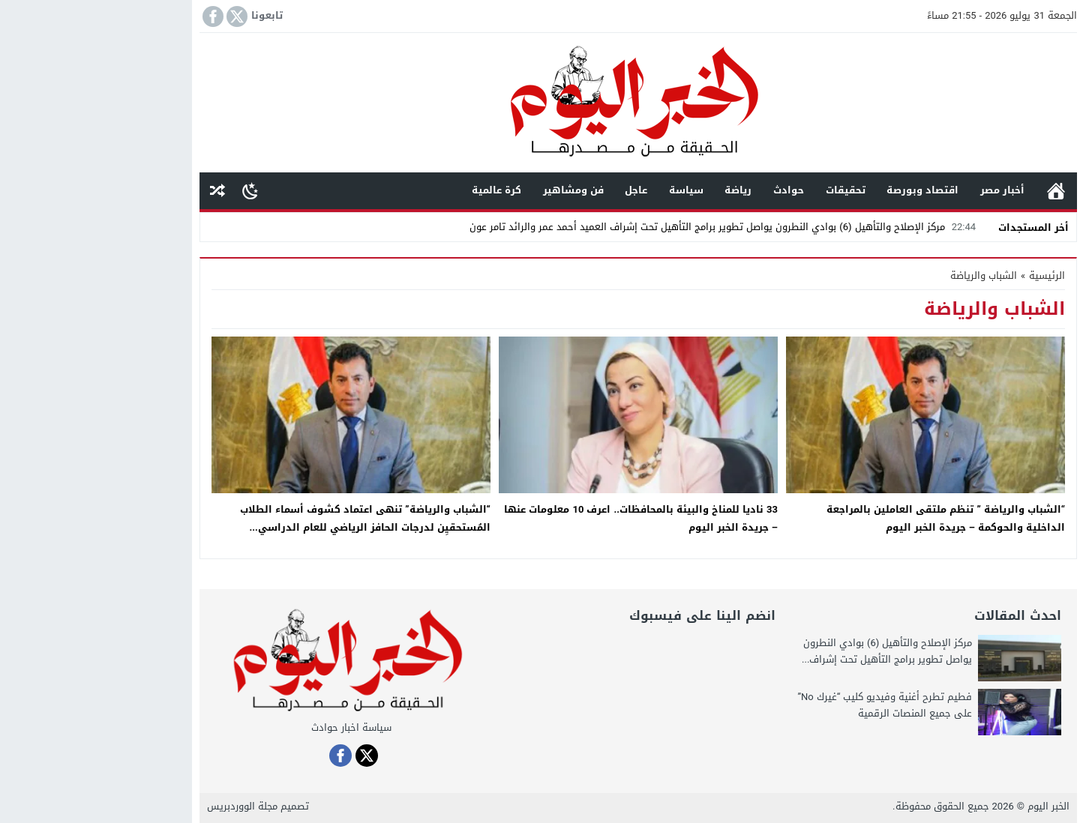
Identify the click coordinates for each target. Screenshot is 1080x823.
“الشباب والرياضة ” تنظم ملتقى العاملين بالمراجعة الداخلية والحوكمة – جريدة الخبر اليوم (847, 518)
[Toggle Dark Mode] (151, 190)
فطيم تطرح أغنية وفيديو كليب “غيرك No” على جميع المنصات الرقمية (786, 705)
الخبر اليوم (950, 806)
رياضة (639, 190)
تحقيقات (747, 190)
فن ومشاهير (475, 190)
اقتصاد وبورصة (824, 190)
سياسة (588, 190)
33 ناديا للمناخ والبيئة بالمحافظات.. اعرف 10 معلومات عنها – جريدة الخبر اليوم (542, 518)
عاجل (537, 190)
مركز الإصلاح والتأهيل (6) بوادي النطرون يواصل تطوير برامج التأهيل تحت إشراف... (789, 651)
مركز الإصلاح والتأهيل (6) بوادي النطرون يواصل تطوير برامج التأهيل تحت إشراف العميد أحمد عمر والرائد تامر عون (626, 226)
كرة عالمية (398, 190)
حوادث (690, 190)
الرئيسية (957, 190)
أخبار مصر (904, 190)
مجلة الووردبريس (144, 806)
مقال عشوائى (119, 190)
